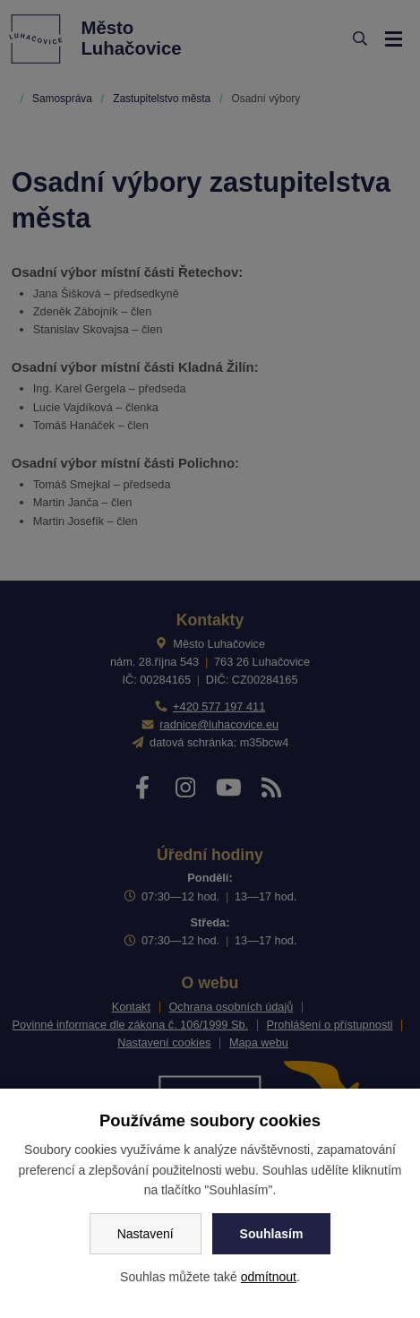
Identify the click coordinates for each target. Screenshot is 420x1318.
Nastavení (145, 1234)
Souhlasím (272, 1234)
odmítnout (268, 1277)
